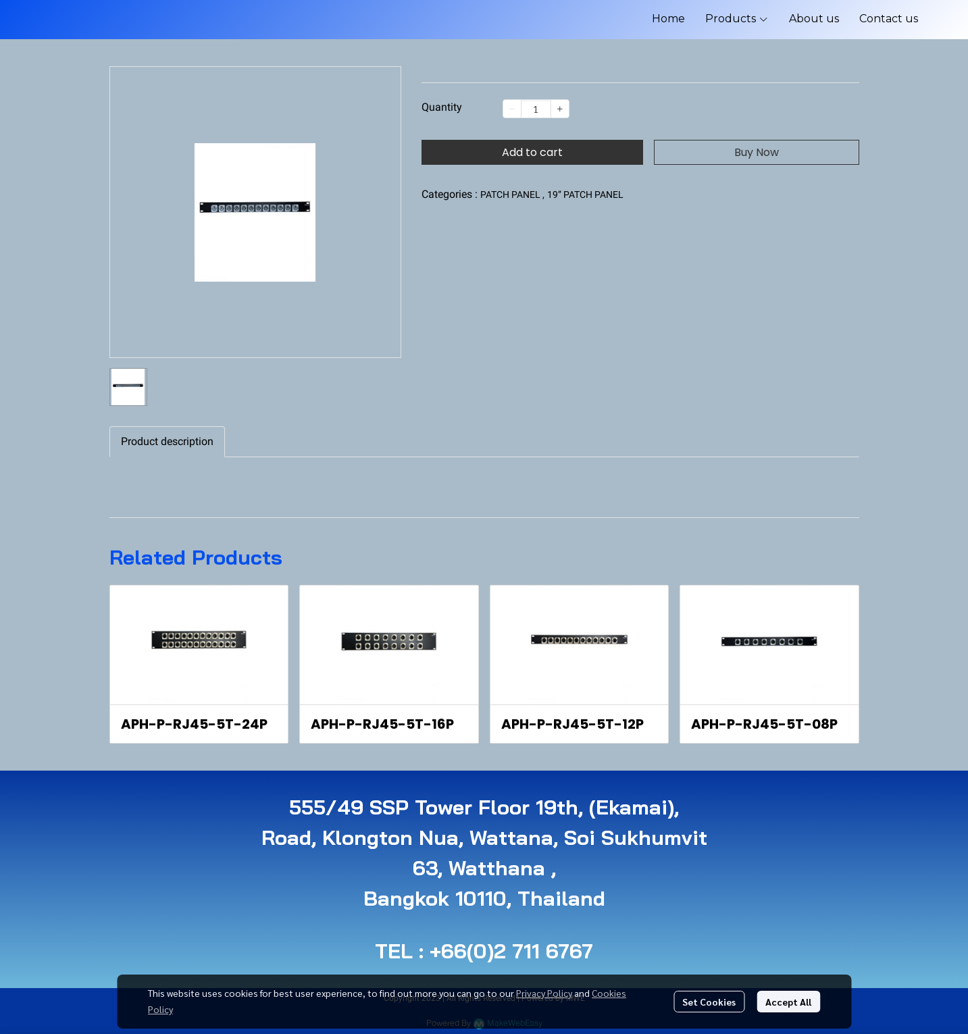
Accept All (788, 1002)
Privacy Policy (544, 993)
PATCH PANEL (512, 194)
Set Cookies (709, 1002)
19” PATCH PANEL (585, 194)
